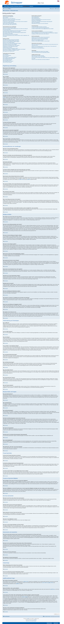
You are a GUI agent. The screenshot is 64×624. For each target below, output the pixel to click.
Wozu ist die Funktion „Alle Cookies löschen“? (10, 24)
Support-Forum (26, 6)
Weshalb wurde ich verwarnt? (7, 47)
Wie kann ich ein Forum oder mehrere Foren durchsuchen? (41, 37)
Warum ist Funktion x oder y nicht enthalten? (38, 56)
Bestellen (21, 6)
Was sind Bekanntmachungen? (7, 59)
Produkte (12, 6)
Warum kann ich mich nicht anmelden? (9, 20)
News (8, 6)
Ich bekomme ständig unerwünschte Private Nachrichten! (40, 27)
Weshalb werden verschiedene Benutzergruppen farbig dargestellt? (42, 21)
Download (16, 6)
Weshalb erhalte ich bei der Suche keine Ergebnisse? (40, 38)
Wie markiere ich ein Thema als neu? (8, 51)
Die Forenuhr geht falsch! (7, 29)
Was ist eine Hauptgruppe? (36, 22)
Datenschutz (49, 623)
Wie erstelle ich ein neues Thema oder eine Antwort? (11, 39)
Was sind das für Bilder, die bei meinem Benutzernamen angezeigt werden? (14, 32)
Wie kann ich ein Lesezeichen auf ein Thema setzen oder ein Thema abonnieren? (44, 46)
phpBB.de (28, 179)
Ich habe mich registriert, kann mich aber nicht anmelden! (11, 19)
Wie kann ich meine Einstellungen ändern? (9, 27)
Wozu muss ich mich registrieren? (8, 16)
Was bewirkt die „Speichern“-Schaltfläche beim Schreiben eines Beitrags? (14, 49)
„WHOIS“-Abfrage (25, 596)
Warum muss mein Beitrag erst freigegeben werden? (11, 50)
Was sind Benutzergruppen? (36, 18)
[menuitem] (10, 8)
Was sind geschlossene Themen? (8, 61)
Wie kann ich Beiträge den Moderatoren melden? (10, 48)
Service (31, 6)
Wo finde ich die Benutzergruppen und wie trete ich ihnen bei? (41, 19)
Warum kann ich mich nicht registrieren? (9, 18)
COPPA (4, 97)
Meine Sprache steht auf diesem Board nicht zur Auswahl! (12, 31)
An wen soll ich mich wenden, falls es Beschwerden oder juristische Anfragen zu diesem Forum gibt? (45, 58)
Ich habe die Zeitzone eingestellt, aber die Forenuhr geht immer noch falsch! (14, 30)
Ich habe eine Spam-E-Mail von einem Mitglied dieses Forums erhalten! (43, 28)
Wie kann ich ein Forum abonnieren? (37, 47)
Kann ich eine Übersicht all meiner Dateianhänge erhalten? (41, 52)
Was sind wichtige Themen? (7, 60)
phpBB (28, 618)
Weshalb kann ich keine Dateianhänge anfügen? (10, 46)
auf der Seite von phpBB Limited (47, 582)
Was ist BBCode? (5, 54)
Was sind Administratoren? (36, 16)
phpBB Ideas (53, 589)
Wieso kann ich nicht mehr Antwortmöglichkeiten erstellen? (12, 43)
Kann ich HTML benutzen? (7, 55)
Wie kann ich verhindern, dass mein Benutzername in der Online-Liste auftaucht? (15, 28)
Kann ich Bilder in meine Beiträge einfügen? (9, 57)
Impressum (56, 623)
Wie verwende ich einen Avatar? (8, 33)
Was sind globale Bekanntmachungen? (9, 58)
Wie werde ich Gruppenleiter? (36, 20)
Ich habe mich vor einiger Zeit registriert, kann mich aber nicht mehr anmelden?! (15, 21)
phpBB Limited (21, 179)
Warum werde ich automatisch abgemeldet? (9, 23)
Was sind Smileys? (6, 56)
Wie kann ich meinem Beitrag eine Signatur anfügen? (11, 41)
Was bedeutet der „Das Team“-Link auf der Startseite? (40, 23)
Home (5, 6)
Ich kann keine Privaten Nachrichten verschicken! (39, 26)
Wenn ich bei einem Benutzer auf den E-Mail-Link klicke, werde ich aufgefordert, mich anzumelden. (16, 36)
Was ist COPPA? (5, 17)
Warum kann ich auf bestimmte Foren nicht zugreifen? (11, 45)
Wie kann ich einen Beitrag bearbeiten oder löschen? (11, 40)
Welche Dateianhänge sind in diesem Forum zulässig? (40, 51)
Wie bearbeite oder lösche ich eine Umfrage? (10, 44)
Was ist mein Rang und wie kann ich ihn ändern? (10, 34)
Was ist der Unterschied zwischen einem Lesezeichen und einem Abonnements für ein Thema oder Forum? (45, 45)
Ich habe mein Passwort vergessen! (8, 22)
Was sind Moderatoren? (35, 17)
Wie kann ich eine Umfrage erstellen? (8, 42)
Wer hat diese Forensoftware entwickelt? (38, 55)
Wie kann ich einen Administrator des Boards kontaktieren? (41, 59)
